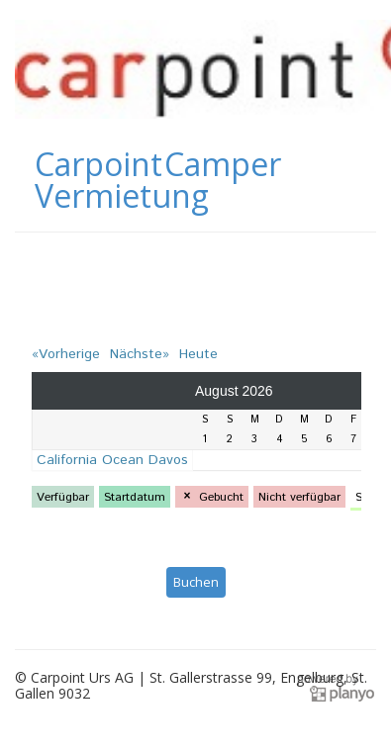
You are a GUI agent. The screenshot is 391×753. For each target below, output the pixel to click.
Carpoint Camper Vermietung (158, 180)
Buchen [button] (196, 582)
